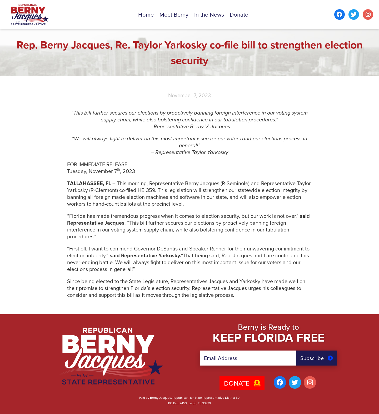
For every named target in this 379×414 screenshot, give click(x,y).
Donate (242, 383)
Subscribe (316, 358)
